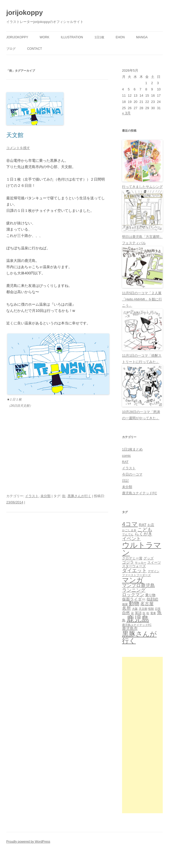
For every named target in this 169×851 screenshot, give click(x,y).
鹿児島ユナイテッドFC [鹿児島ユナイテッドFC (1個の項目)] (137, 624)
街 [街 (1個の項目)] (147, 613)
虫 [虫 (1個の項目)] (143, 613)
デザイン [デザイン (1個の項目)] (153, 571)
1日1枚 (99, 37)
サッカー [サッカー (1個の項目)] (140, 562)
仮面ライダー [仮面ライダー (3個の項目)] (134, 599)
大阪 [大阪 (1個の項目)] (135, 608)
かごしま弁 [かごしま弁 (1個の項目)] (129, 530)
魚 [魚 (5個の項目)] (159, 612)
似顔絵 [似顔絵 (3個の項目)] (152, 599)
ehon (120, 37)
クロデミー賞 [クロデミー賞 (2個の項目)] (132, 558)
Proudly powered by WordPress (28, 841)
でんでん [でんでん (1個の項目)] (128, 534)
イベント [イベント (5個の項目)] (131, 538)
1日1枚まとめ (132, 449)
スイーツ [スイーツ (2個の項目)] (154, 562)
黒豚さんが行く (79, 496)
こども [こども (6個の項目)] (144, 529)
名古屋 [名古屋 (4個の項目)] (147, 603)
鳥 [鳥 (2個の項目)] (123, 620)
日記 (125, 481)
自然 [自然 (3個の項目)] (126, 612)
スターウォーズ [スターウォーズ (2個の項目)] (134, 566)
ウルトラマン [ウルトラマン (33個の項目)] (141, 549)
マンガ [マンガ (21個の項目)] (132, 580)
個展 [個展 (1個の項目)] (125, 604)
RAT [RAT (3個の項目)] (142, 524)
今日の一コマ (132, 474)
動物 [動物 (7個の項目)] (134, 603)
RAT (125, 462)
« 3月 (126, 113)
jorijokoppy (24, 12)
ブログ (11, 49)
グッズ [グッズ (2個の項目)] (148, 558)
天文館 (14, 135)
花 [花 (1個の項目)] (132, 613)
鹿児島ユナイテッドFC (139, 493)
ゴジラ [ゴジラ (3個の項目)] (128, 562)
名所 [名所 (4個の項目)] (126, 608)
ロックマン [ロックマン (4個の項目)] (133, 594)
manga (142, 37)
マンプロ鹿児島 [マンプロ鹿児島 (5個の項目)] (138, 585)
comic (126, 456)
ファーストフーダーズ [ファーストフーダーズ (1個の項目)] (136, 575)
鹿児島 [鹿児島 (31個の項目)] (137, 619)
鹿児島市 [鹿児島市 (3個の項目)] (130, 628)
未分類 (45, 496)
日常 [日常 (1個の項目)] (158, 608)
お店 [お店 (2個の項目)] (150, 525)
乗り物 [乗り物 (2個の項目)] (150, 595)
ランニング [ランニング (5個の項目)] (134, 590)
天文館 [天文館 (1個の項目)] (143, 608)
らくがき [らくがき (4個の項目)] (143, 534)
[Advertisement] (142, 735)
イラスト (32, 496)
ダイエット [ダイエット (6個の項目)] (134, 570)
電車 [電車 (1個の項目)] (153, 613)
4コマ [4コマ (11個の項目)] (130, 524)
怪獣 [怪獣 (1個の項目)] (151, 608)
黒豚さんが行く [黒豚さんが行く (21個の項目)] (139, 637)
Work (44, 37)
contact (34, 49)
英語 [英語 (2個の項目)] (138, 613)
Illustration (72, 37)
